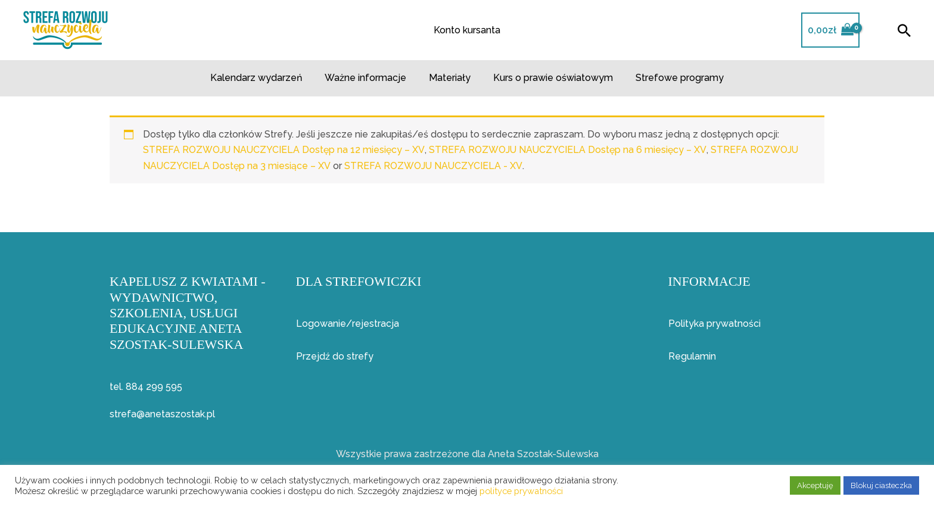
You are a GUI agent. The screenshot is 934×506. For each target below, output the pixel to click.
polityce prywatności (521, 491)
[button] (904, 30)
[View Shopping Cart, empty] (830, 30)
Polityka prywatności (714, 323)
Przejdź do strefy (334, 356)
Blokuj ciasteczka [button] (881, 485)
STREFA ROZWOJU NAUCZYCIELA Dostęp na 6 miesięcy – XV (568, 149)
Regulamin (692, 356)
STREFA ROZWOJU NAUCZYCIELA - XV (433, 165)
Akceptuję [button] (815, 485)
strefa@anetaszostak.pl (162, 414)
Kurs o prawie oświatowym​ (549, 77)
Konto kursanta (467, 30)
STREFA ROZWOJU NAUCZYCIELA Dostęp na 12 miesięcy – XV (284, 149)
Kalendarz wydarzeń (263, 77)
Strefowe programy (672, 77)
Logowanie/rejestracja (347, 323)
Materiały (450, 77)
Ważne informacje (369, 77)
